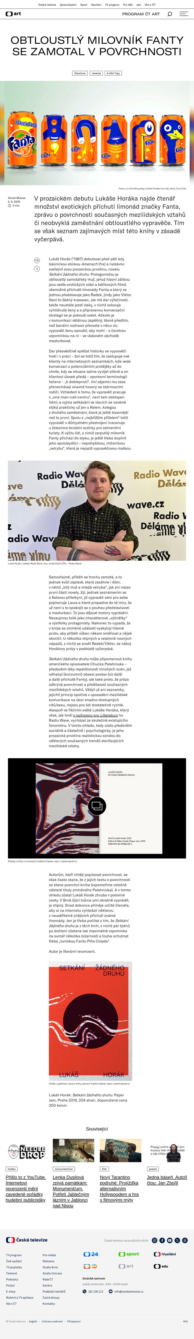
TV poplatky (14, 1267)
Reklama (48, 1261)
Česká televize (47, 4)
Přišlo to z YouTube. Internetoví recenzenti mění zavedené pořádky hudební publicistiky (26, 1189)
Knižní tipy (113, 73)
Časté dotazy (51, 1297)
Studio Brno (50, 1267)
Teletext (11, 1273)
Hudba (12, 1169)
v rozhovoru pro (95, 715)
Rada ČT (48, 1279)
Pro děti (128, 4)
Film (104, 1169)
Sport (83, 4)
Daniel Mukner (17, 198)
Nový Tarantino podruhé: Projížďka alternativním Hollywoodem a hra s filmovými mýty (119, 1189)
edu (139, 4)
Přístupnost (74, 1321)
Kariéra (47, 1285)
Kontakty (49, 1303)
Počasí (10, 1285)
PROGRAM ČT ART (141, 14)
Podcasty (12, 1279)
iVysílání (96, 4)
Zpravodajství (68, 4)
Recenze (96, 73)
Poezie (153, 1169)
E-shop (10, 1291)
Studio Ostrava (52, 1273)
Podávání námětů (54, 1291)
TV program (112, 4)
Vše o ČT (150, 4)
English (33, 1321)
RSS (185, 1321)
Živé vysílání (14, 1261)
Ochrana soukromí (52, 1321)
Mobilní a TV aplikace (19, 1297)
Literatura (80, 73)
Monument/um (64, 1169)
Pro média (49, 1255)
